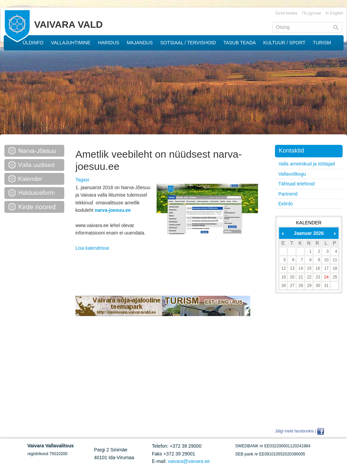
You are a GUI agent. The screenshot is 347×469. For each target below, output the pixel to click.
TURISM (322, 42)
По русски (311, 13)
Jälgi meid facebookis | (295, 431)
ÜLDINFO (33, 42)
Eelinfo (285, 203)
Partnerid (288, 194)
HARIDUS (108, 42)
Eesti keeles (287, 13)
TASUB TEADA (239, 42)
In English (334, 13)
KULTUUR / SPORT (284, 42)
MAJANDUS (140, 42)
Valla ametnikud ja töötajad (306, 163)
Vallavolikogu (292, 174)
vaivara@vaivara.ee (189, 461)
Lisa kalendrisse (92, 248)
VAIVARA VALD (68, 24)
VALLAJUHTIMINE (70, 42)
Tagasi (82, 179)
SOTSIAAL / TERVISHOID (188, 42)
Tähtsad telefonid (296, 183)
